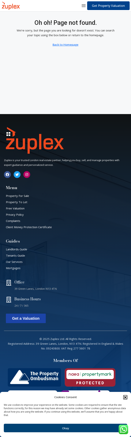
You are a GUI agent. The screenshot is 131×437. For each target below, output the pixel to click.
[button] (125, 397)
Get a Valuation (25, 318)
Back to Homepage (65, 44)
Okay (65, 428)
